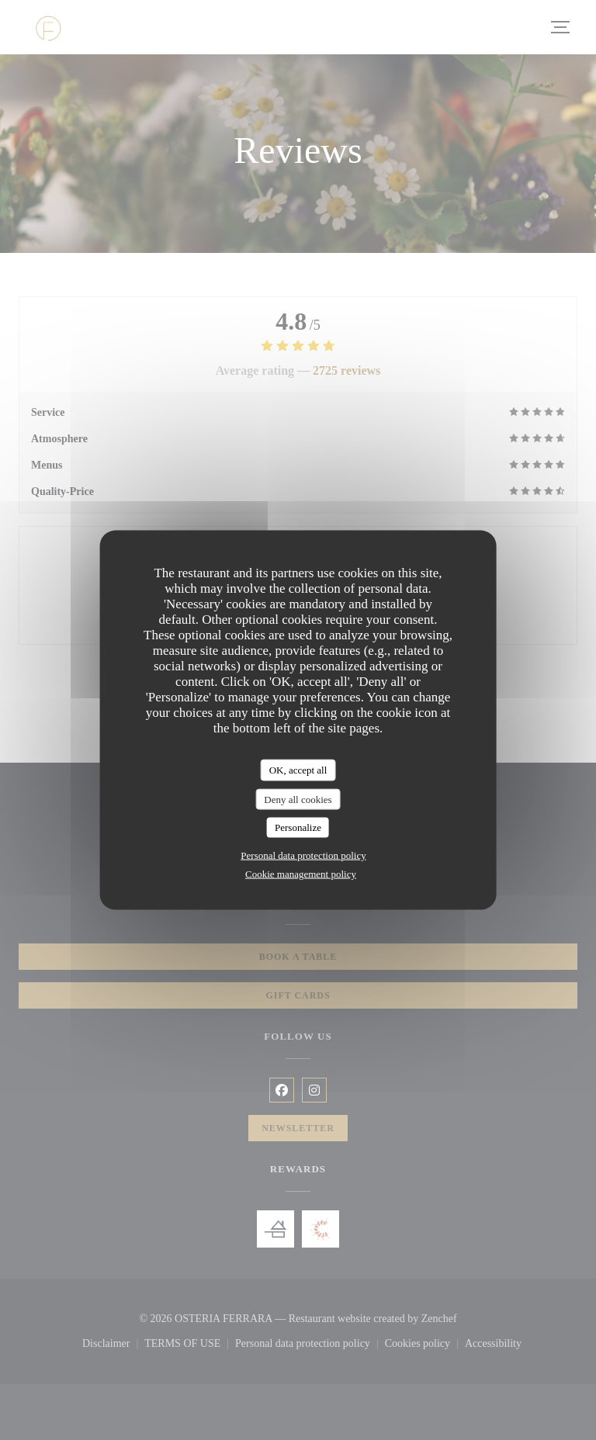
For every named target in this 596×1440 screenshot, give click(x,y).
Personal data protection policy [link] (303, 854)
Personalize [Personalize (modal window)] (298, 827)
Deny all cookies (297, 799)
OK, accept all (298, 770)
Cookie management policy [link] (300, 873)
